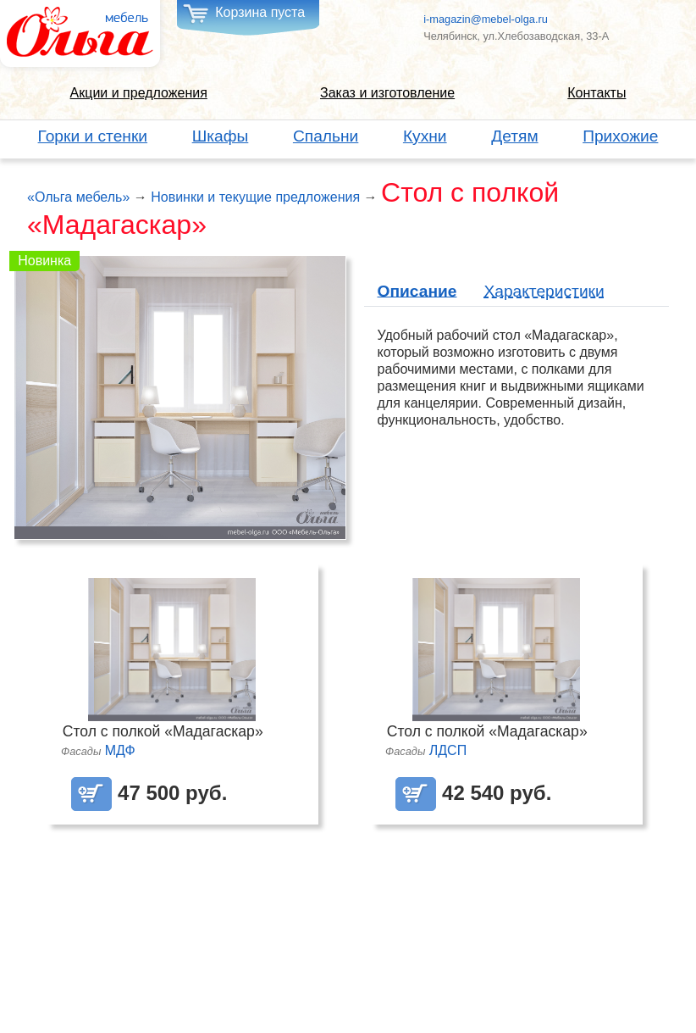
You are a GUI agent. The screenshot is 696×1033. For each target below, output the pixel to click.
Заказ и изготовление (387, 93)
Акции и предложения (138, 93)
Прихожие (620, 136)
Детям (514, 136)
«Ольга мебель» (78, 197)
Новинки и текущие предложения (255, 197)
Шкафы (220, 136)
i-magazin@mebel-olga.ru (485, 19)
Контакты (596, 93)
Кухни (425, 136)
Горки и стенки (93, 136)
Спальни (325, 136)
